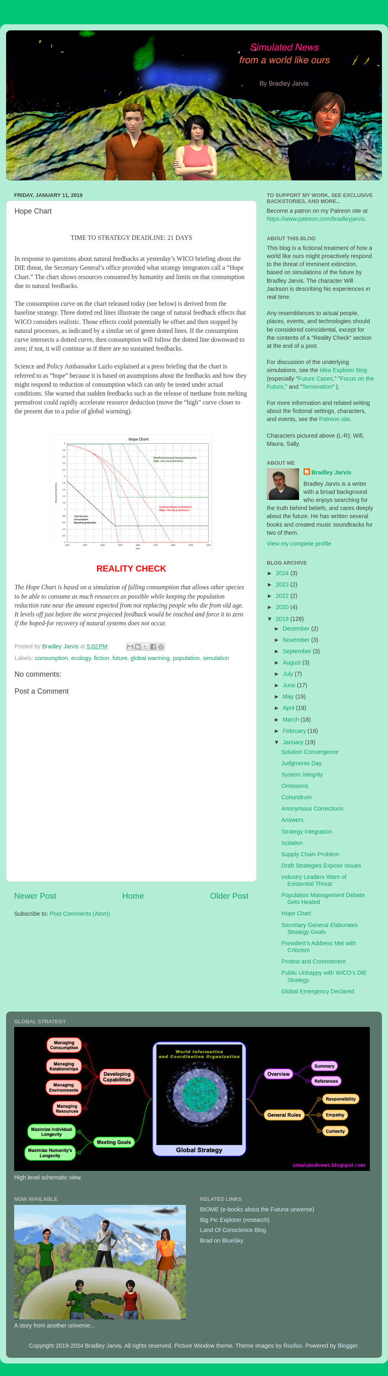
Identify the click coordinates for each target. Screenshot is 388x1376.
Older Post (229, 895)
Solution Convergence (310, 752)
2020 (283, 607)
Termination (317, 386)
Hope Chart (296, 913)
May (289, 696)
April (289, 708)
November (297, 640)
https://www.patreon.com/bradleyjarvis (316, 219)
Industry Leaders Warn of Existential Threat (313, 880)
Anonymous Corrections (312, 808)
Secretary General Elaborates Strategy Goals (319, 928)
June (290, 685)
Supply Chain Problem (310, 854)
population (186, 658)
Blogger (347, 1345)
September (298, 651)
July (289, 674)
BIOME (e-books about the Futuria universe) (257, 1209)
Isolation (292, 843)
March (292, 719)
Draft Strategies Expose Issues (321, 865)
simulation (216, 658)
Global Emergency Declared (317, 991)
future (119, 658)
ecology (81, 658)
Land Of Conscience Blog (233, 1230)
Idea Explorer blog (343, 370)
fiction (102, 658)
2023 (283, 584)
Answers (292, 820)
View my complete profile (299, 543)
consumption (51, 658)
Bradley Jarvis (331, 472)
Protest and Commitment (313, 961)
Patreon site (334, 419)
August (293, 662)
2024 (283, 573)
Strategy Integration (306, 831)
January (294, 742)
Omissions (294, 786)
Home (133, 895)
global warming (150, 658)
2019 (283, 619)
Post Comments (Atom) (80, 913)
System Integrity (302, 774)
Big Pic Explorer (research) (235, 1220)
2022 (283, 596)
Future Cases (315, 378)
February (295, 731)
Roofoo (292, 1345)
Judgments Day (301, 763)
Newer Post (35, 895)
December (297, 628)
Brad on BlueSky (221, 1240)
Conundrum (296, 797)
